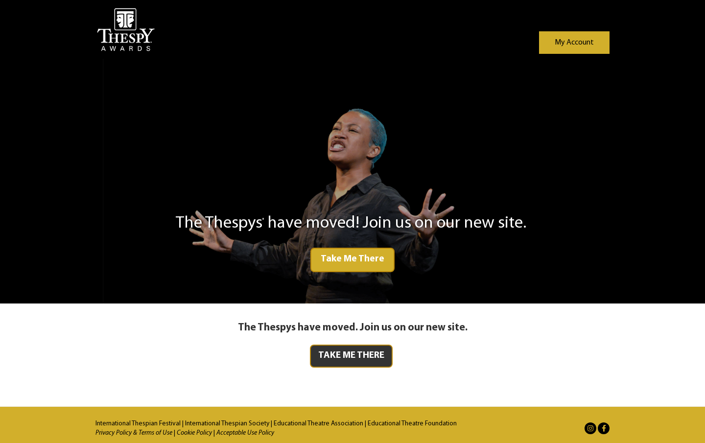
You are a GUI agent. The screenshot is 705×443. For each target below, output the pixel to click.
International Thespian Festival (138, 423)
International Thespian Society (227, 423)
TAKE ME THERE (351, 355)
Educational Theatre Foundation (412, 423)
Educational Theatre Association (318, 423)
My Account (574, 43)
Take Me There (352, 259)
